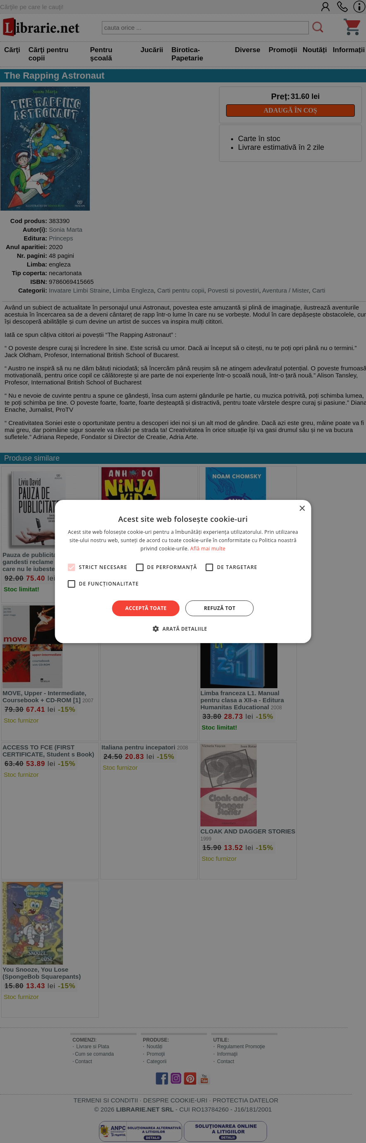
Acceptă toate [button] (146, 608)
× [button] (302, 509)
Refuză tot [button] (219, 608)
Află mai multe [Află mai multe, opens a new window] (208, 548)
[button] (183, 628)
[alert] (183, 571)
